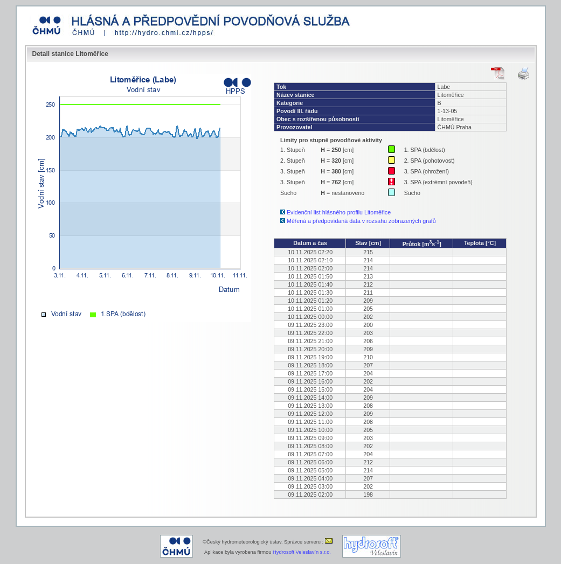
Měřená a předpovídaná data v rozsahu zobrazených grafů (361, 221)
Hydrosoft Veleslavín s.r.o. (302, 552)
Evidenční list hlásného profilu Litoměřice (339, 212)
